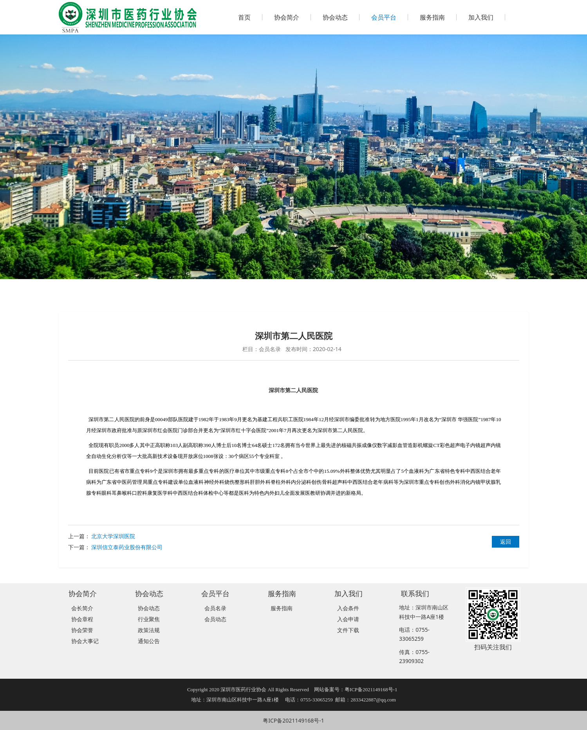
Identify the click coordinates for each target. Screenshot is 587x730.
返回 (505, 541)
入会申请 (348, 619)
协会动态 (335, 17)
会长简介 (82, 608)
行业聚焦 (149, 619)
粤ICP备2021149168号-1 (293, 720)
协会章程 (82, 619)
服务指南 (432, 17)
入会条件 (348, 608)
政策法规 (149, 630)
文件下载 (348, 630)
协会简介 (286, 17)
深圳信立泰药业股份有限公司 (127, 547)
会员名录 (215, 608)
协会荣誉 (82, 630)
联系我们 (415, 593)
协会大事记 (85, 641)
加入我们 (480, 17)
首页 (244, 17)
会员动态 (215, 619)
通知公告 (149, 641)
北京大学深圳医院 (113, 536)
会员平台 (383, 17)
